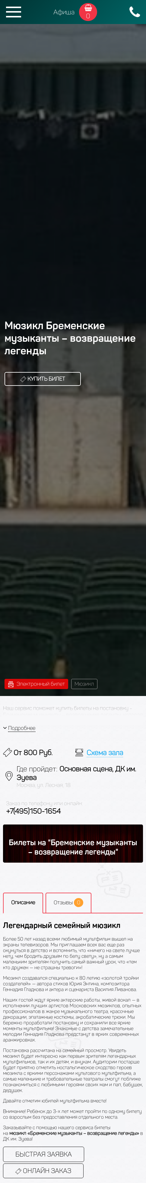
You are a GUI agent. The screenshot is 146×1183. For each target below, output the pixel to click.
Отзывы (68, 902)
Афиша (64, 12)
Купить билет (42, 379)
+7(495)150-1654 (33, 811)
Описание (23, 902)
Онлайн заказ (43, 1171)
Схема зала (105, 752)
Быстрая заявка (43, 1154)
